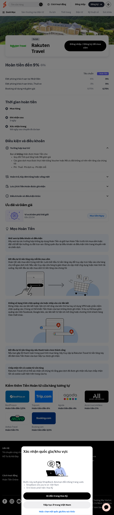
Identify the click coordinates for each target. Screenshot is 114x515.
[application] (106, 507)
